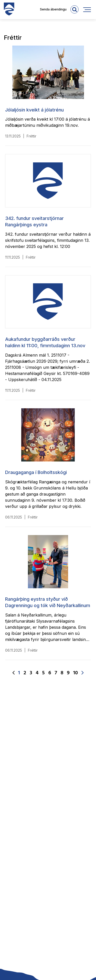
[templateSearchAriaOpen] (74, 9)
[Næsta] (83, 673)
